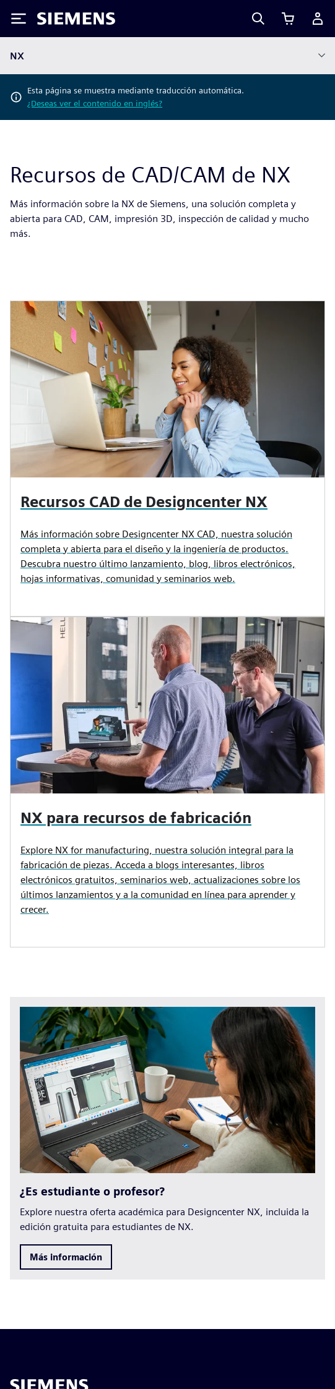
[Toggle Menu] (18, 18)
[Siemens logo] (76, 18)
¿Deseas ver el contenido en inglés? (94, 103)
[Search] (258, 18)
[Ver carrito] (288, 18)
